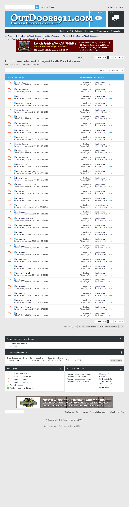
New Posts (63, 31)
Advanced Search (47, 7)
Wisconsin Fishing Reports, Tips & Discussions (81, 36)
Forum (10, 36)
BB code (102, 374)
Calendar (79, 31)
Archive (105, 412)
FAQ (71, 31)
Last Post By (98, 77)
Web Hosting (115, 412)
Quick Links (115, 31)
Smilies (102, 376)
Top (121, 326)
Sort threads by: (36, 358)
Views (89, 77)
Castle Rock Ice (22, 83)
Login (121, 7)
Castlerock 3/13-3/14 (24, 219)
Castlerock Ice (21, 259)
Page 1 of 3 (101, 57)
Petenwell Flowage (23, 103)
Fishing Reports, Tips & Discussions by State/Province (37, 36)
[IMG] (101, 379)
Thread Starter (18, 77)
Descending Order (74, 360)
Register (111, 7)
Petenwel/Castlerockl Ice (26, 185)
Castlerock (20, 212)
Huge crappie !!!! (22, 205)
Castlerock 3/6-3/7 (23, 225)
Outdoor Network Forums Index (88, 412)
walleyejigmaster (28, 207)
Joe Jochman (26, 85)
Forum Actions (102, 31)
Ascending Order (56, 360)
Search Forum (117, 70)
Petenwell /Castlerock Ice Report (29, 171)
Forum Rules (104, 387)
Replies (83, 77)
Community (89, 31)
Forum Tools (104, 70)
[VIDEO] (102, 381)
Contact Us (69, 412)
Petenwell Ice (21, 96)
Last (120, 57)
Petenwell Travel (23, 273)
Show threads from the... (17, 358)
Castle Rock (21, 191)
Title (9, 77)
